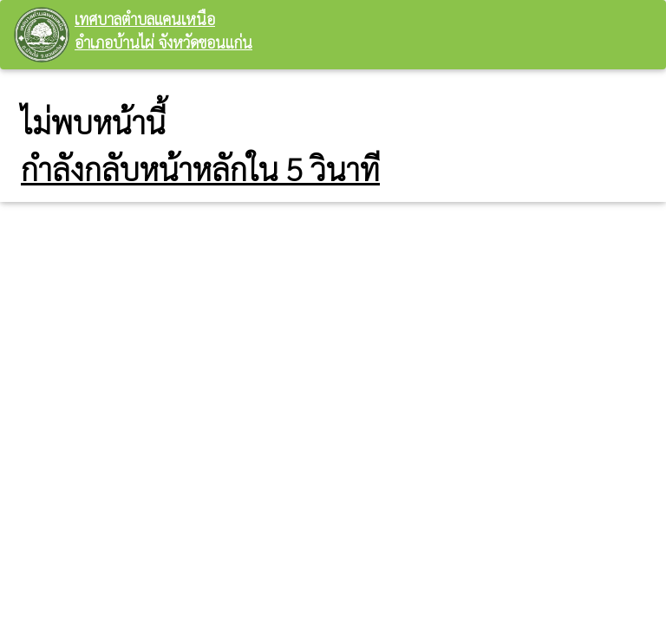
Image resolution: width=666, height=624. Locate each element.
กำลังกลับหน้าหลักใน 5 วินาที (200, 168)
